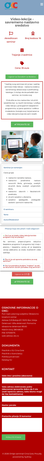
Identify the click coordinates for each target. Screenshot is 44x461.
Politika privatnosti (10, 357)
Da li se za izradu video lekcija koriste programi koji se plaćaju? (19, 236)
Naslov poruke (9, 405)
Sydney (27, 457)
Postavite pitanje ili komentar (16, 416)
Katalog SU (7, 360)
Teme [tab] (6, 215)
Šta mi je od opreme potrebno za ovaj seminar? (20, 260)
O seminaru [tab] (9, 209)
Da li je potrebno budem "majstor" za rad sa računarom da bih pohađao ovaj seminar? (21, 266)
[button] (22, 236)
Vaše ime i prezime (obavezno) (18, 376)
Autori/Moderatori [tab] (11, 220)
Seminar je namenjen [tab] (13, 168)
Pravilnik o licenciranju (12, 353)
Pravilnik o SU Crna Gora (13, 350)
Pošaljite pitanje (13, 437)
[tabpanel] (22, 188)
